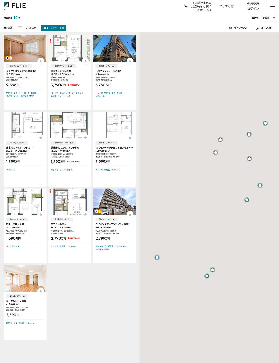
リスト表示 (30, 28)
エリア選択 (266, 28)
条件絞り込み (240, 28)
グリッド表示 (57, 28)
